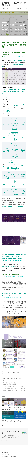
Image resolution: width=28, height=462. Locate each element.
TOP (25, 453)
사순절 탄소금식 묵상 (14, 378)
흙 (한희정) (14, 129)
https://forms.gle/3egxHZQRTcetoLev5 (14, 56)
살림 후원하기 (5, 8)
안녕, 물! (23, 165)
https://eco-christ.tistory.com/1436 (13, 276)
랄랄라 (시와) (15, 186)
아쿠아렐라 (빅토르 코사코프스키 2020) (15, 162)
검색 (22, 3)
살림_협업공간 (5, 452)
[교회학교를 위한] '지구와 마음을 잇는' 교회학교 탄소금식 (10, 385)
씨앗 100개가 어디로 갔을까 (22, 191)
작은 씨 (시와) (15, 194)
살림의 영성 (6, 378)
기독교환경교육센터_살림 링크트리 (9, 457)
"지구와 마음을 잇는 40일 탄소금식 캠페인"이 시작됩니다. (10, 383)
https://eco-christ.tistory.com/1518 (11, 297)
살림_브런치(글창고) (6, 454)
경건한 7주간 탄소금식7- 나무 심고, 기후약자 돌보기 (10, 389)
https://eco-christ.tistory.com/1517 (15, 260)
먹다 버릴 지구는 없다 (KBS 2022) (14, 133)
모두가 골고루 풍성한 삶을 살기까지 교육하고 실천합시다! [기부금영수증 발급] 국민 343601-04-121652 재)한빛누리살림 (10, 436)
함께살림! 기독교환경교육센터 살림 (13, 3)
